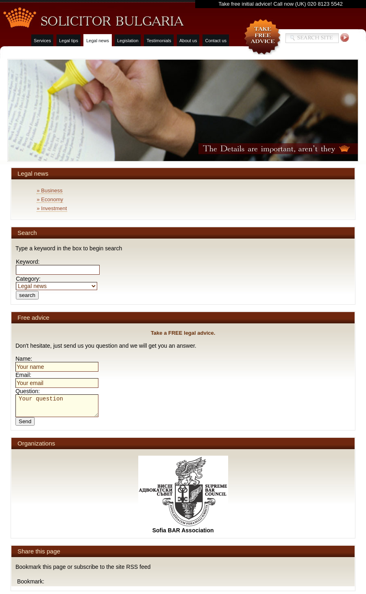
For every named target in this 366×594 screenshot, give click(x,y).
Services (42, 40)
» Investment (52, 208)
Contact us (216, 40)
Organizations (36, 443)
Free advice (33, 317)
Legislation (128, 40)
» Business (50, 190)
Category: (56, 282)
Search (27, 232)
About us (188, 40)
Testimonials (158, 40)
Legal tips (68, 40)
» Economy (50, 199)
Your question (56, 405)
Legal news (97, 40)
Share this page (38, 551)
